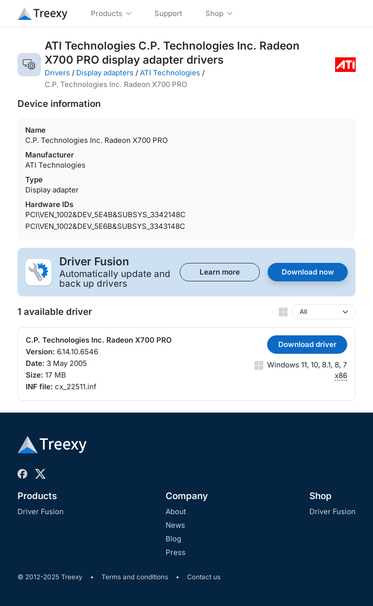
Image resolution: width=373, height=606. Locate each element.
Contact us (203, 577)
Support (168, 13)
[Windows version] (323, 311)
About (176, 511)
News (175, 525)
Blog (173, 538)
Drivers (57, 72)
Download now (308, 272)
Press (176, 552)
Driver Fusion (40, 511)
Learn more (220, 272)
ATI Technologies (170, 72)
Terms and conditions (135, 577)
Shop (320, 496)
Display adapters (105, 72)
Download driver (307, 344)
